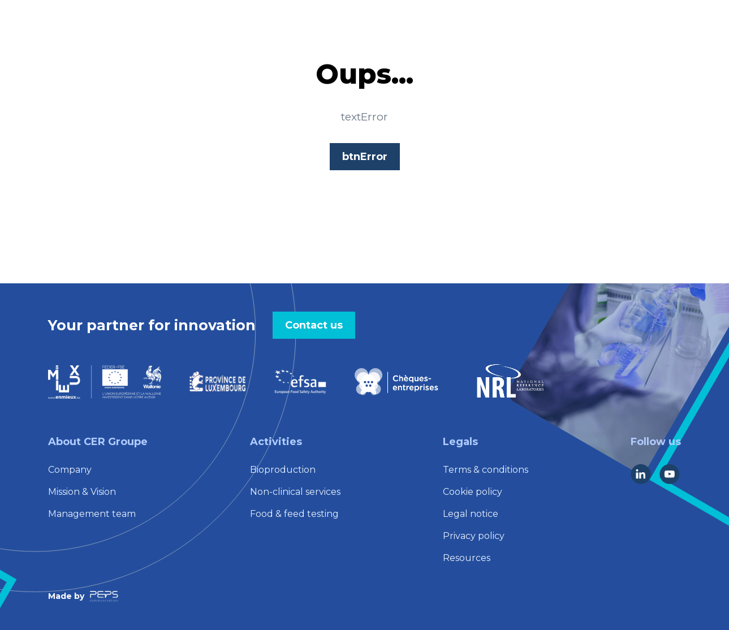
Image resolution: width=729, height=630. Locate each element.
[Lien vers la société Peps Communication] (104, 596)
